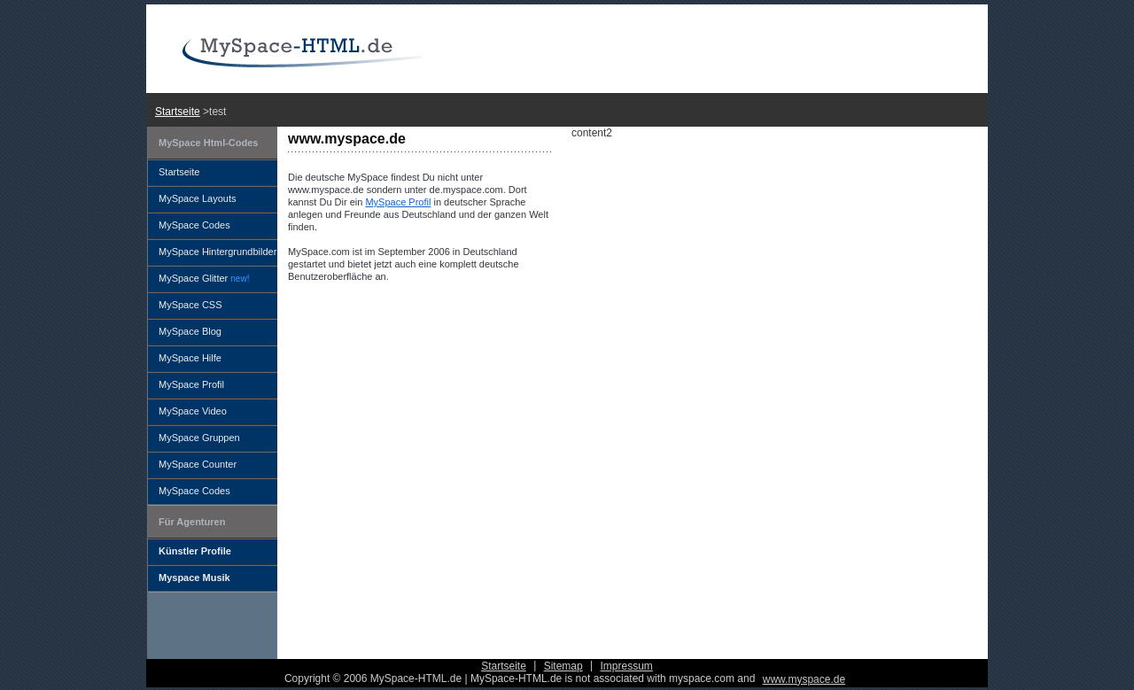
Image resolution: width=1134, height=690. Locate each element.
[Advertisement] (581, 108)
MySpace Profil (398, 202)
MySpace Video (193, 411)
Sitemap (563, 666)
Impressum (626, 666)
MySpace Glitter (204, 278)
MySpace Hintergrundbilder (217, 251)
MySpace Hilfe (190, 358)
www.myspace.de (804, 679)
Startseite (177, 111)
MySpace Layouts (197, 198)
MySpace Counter (198, 464)
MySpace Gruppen (199, 437)
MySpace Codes (194, 225)
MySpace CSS (190, 304)
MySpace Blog (190, 331)
